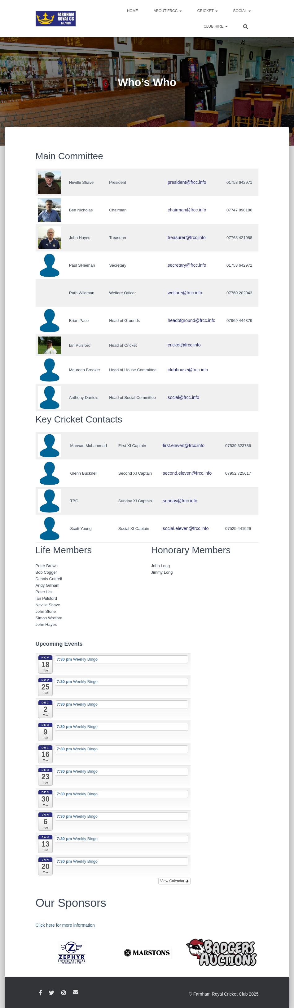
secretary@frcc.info (188, 265)
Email (75, 992)
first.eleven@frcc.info (185, 445)
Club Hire (215, 26)
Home (132, 11)
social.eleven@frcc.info (187, 528)
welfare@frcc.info (186, 293)
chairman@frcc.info (188, 210)
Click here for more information (65, 925)
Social (242, 11)
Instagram (63, 993)
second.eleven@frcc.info (188, 473)
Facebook (40, 993)
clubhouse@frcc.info (189, 370)
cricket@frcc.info (185, 345)
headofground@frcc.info (192, 320)
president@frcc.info (188, 182)
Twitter (51, 993)
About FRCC (168, 11)
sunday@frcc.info (181, 501)
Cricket (207, 11)
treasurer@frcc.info (188, 237)
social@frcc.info (185, 397)
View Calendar (174, 881)
